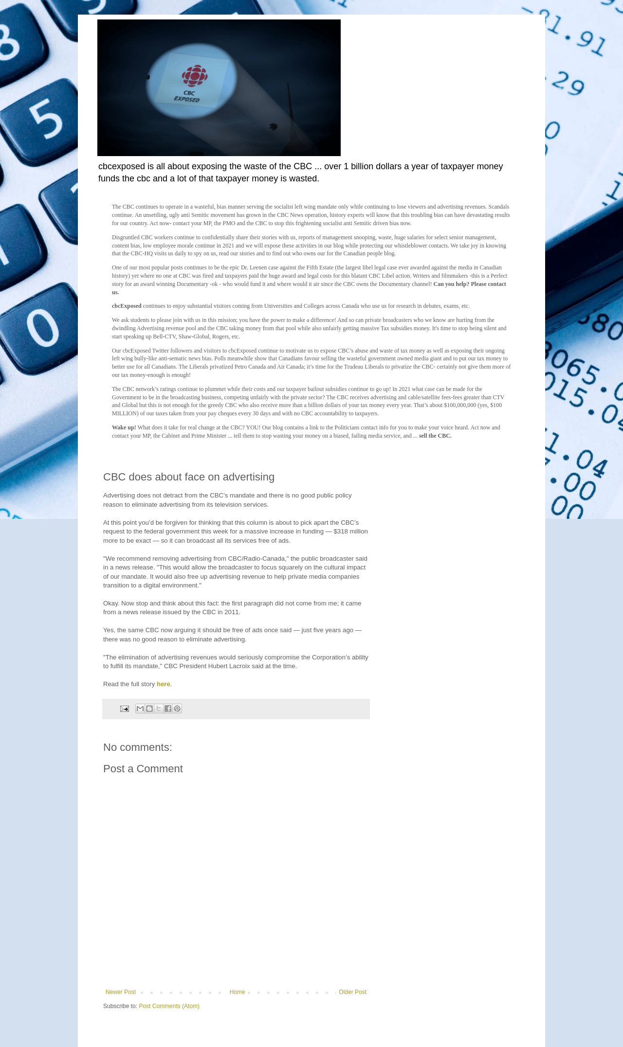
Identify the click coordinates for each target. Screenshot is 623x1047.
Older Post (352, 992)
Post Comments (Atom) (169, 1006)
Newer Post (121, 992)
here (163, 684)
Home (237, 992)
